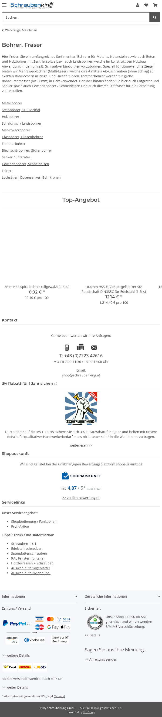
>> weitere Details (16, 655)
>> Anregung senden (101, 659)
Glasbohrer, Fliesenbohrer (22, 137)
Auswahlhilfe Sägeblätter (30, 568)
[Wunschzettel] (146, 5)
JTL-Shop (88, 712)
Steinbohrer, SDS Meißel (21, 110)
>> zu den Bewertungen (81, 497)
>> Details (92, 635)
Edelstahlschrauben (26, 548)
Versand (59, 696)
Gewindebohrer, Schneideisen (25, 164)
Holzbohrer (10, 116)
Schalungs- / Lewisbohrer (21, 123)
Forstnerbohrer (14, 143)
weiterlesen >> (81, 445)
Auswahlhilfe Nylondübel (31, 573)
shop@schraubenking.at (81, 375)
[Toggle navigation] (4, 3)
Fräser (7, 170)
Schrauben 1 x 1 (23, 543)
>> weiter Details (15, 687)
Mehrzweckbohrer (16, 130)
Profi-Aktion (20, 526)
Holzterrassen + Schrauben (32, 563)
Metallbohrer (12, 103)
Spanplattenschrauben (29, 553)
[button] (137, 5)
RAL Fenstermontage (27, 558)
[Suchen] (76, 17)
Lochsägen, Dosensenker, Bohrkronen (31, 177)
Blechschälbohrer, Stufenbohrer (27, 150)
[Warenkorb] (155, 5)
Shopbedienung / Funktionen (34, 521)
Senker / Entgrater (16, 157)
